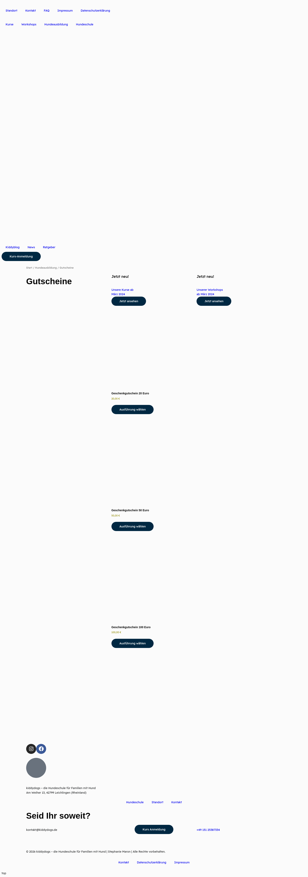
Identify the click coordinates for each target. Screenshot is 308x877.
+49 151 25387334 (208, 830)
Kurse (9, 24)
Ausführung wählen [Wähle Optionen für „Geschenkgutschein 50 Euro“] (132, 526)
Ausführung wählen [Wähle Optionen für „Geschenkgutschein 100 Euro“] (132, 643)
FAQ (46, 10)
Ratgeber (49, 247)
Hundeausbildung (56, 24)
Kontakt (30, 10)
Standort (11, 10)
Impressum (65, 10)
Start (29, 267)
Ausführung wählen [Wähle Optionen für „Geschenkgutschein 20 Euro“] (132, 409)
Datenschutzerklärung (95, 10)
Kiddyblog (13, 247)
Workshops (28, 24)
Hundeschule (84, 24)
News (31, 247)
